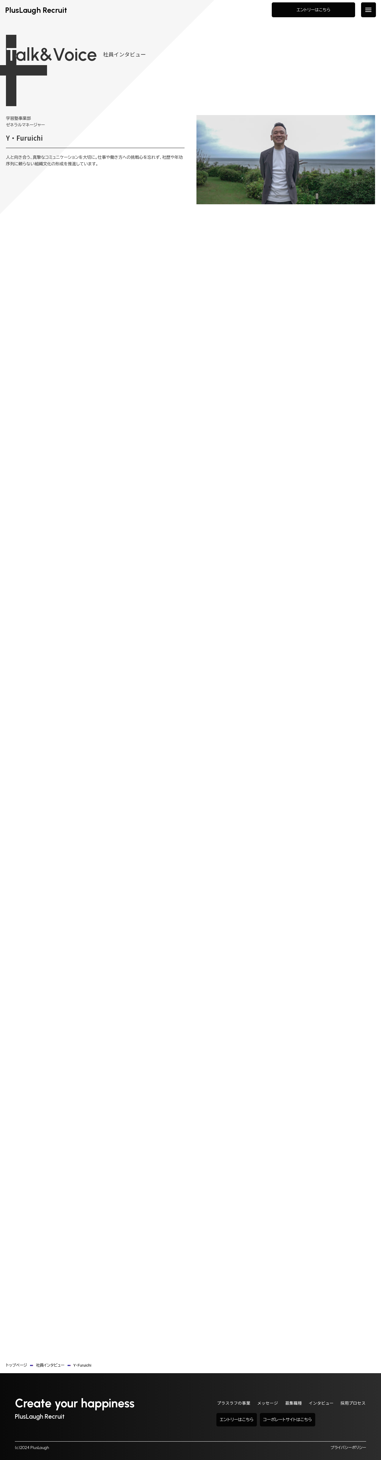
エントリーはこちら (313, 12)
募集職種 (288, 1404)
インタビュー (318, 1404)
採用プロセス (352, 1404)
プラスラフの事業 (224, 1404)
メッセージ (260, 1404)
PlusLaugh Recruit (39, 12)
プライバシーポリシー (348, 1447)
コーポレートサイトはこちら (324, 1419)
